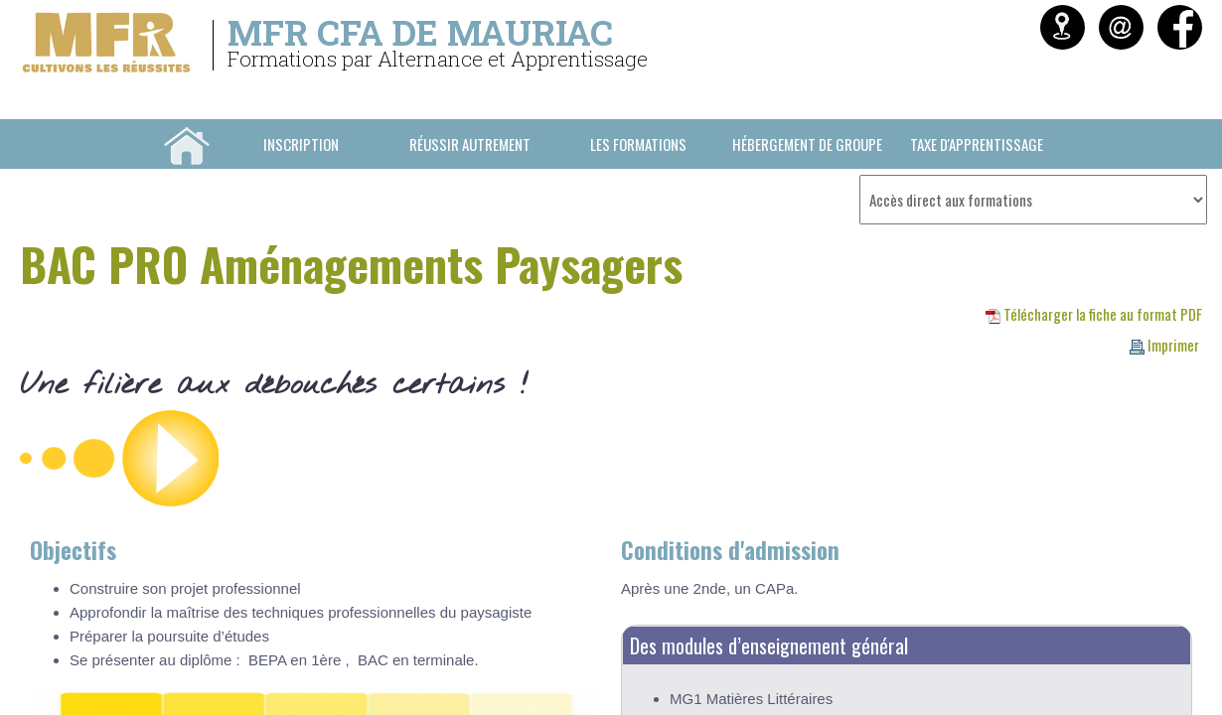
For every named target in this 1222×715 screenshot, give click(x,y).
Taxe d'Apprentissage (976, 144)
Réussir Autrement (470, 144)
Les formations (638, 144)
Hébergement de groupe (807, 144)
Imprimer (1164, 345)
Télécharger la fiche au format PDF (1094, 314)
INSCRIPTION (301, 144)
